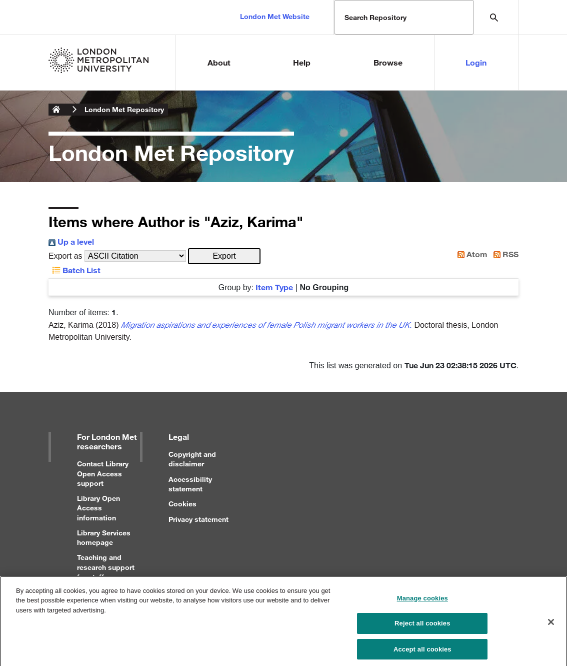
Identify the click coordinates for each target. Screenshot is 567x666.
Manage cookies (422, 604)
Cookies (182, 503)
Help (301, 62)
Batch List (74, 270)
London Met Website (275, 16)
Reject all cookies (422, 629)
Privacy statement (198, 519)
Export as (65, 256)
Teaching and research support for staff (105, 566)
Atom (471, 254)
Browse (388, 62)
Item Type (274, 287)
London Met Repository (124, 109)
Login (476, 62)
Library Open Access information (98, 507)
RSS (504, 254)
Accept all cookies (423, 655)
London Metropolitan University (56, 110)
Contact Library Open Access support (102, 473)
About (219, 62)
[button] (224, 256)
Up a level (71, 241)
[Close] (551, 628)
